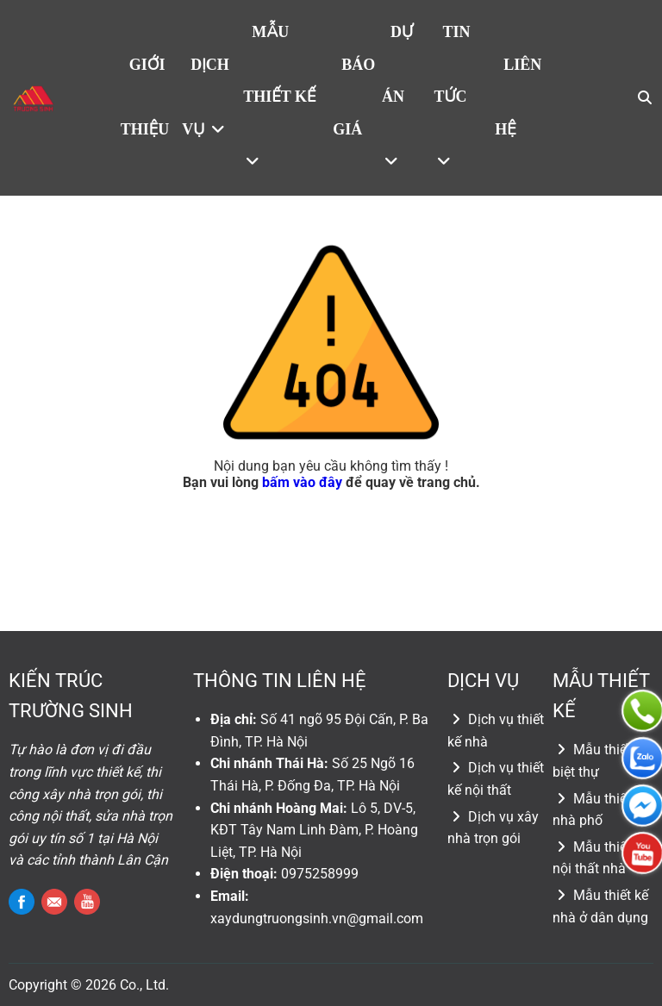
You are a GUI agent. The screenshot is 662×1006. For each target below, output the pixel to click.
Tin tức (452, 96)
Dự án (397, 96)
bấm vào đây (302, 482)
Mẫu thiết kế (279, 96)
